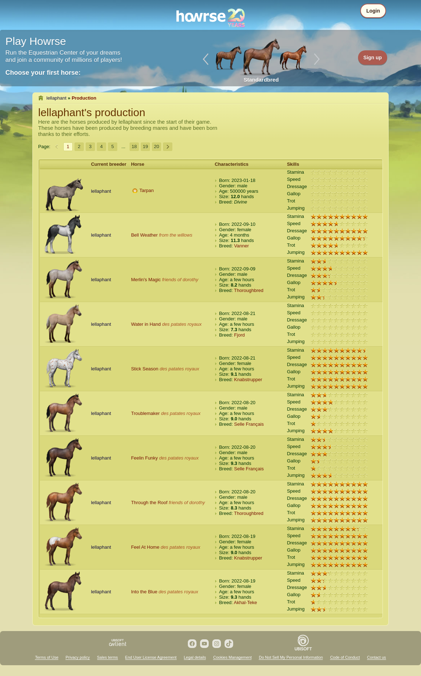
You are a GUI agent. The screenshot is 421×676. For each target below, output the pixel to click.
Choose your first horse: (43, 72)
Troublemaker (145, 413)
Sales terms (107, 657)
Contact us (376, 657)
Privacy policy (77, 657)
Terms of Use (46, 657)
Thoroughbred (248, 290)
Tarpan (147, 190)
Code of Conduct (345, 657)
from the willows (175, 235)
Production (84, 98)
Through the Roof (149, 502)
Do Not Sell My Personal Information (291, 657)
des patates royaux (182, 324)
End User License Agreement (151, 657)
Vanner (241, 245)
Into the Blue (144, 591)
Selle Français (249, 424)
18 (134, 146)
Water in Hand (146, 324)
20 (156, 146)
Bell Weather (144, 235)
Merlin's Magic (146, 279)
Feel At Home (145, 547)
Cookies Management (232, 657)
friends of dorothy (180, 279)
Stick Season (144, 368)
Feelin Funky (144, 458)
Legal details (195, 657)
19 (145, 146)
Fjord (239, 335)
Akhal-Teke (245, 602)
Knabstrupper (248, 379)
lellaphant (56, 98)
